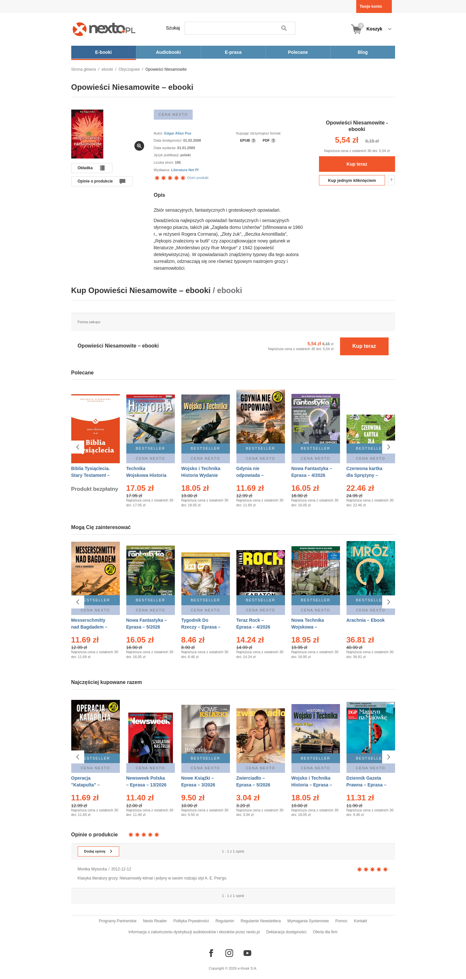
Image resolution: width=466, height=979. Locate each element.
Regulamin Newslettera (261, 921)
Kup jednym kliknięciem (352, 180)
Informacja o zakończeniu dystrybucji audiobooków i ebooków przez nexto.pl (194, 932)
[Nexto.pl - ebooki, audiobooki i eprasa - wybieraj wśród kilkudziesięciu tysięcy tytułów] (104, 29)
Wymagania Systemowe (308, 921)
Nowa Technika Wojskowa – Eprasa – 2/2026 (308, 627)
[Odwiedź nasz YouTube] (247, 953)
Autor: (159, 133)
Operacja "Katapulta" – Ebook (85, 784)
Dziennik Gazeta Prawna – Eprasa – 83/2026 (367, 784)
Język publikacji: (167, 155)
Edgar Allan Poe (177, 133)
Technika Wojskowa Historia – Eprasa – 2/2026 (146, 475)
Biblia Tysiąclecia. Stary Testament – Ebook (90, 475)
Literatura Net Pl (185, 170)
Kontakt (360, 921)
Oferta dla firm (325, 932)
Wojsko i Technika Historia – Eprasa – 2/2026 (311, 784)
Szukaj (173, 27)
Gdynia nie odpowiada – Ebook (250, 475)
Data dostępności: (168, 140)
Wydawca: (162, 170)
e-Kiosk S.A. (247, 968)
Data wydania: (165, 148)
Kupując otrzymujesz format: (258, 133)
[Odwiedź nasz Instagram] (229, 953)
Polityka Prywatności (191, 921)
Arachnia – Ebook (366, 620)
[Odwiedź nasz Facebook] (211, 953)
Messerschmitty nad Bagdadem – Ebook (89, 627)
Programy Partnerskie (117, 921)
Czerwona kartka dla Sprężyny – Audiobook (364, 475)
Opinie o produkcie (95, 181)
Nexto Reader (155, 921)
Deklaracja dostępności (286, 932)
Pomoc (341, 921)
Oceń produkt (181, 178)
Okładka (85, 168)
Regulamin (225, 921)
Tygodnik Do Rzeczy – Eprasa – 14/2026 (201, 627)
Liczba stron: (164, 162)
